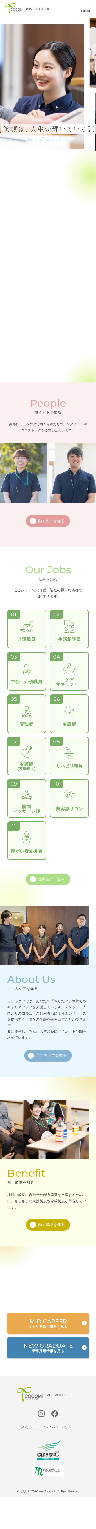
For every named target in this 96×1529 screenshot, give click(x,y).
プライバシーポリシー (58, 1427)
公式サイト (29, 1427)
